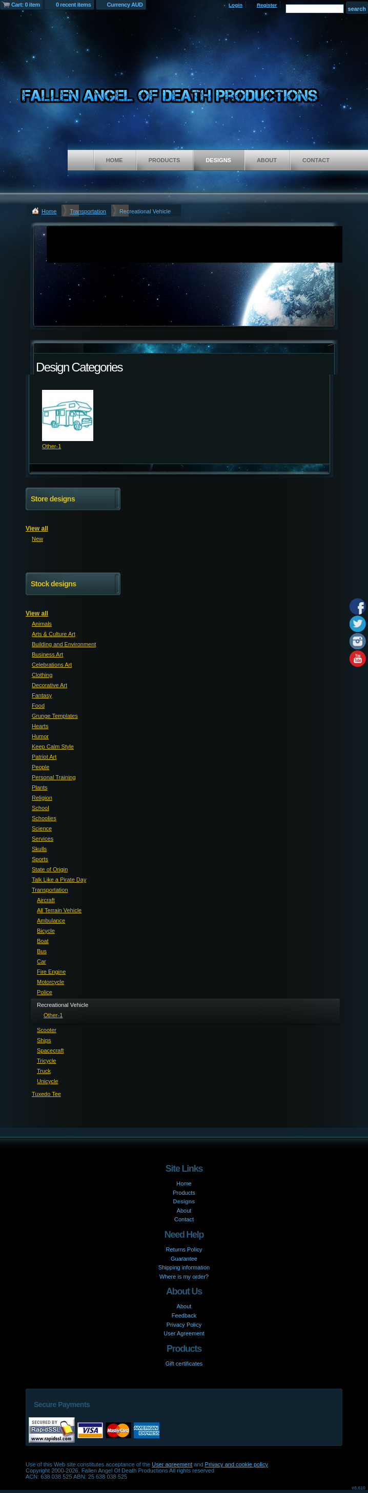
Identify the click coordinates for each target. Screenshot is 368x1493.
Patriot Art (44, 757)
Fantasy (42, 695)
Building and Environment (64, 644)
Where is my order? (184, 1277)
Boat (43, 941)
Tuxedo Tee (46, 1094)
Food (38, 705)
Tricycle (46, 1061)
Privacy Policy (184, 1325)
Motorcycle (50, 982)
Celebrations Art (52, 665)
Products (164, 160)
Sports (40, 859)
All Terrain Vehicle (59, 910)
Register (267, 5)
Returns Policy (184, 1249)
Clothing (42, 675)
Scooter (46, 1030)
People (40, 767)
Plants (40, 787)
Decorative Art (49, 685)
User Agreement (183, 1333)
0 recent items (73, 5)
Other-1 (51, 446)
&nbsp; (67, 415)
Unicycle (47, 1081)
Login (235, 5)
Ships (44, 1040)
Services (42, 839)
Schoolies (44, 818)
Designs (218, 160)
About (267, 160)
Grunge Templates (55, 716)
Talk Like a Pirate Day (59, 879)
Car (41, 961)
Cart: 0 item (25, 5)
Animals (42, 624)
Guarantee (184, 1259)
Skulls (39, 849)
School (40, 808)
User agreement (172, 1464)
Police (44, 992)
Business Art (47, 654)
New (37, 539)
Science (42, 828)
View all (37, 528)
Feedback (184, 1315)
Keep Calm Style (53, 746)
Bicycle (46, 931)
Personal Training (54, 777)
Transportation (88, 211)
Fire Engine (51, 972)
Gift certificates (184, 1363)
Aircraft (46, 900)
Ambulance (51, 920)
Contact (316, 160)
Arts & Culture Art (53, 634)
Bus (42, 951)
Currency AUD (125, 5)
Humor (40, 736)
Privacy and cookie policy (237, 1464)
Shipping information (184, 1267)
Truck (44, 1071)
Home (114, 160)
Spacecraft (50, 1050)
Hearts (40, 726)
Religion (42, 798)
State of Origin (50, 869)
